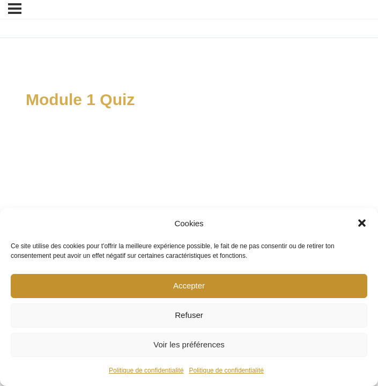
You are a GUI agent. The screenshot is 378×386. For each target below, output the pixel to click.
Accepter (189, 285)
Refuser (189, 315)
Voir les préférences (189, 344)
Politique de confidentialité (146, 370)
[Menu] (14, 8)
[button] (362, 223)
